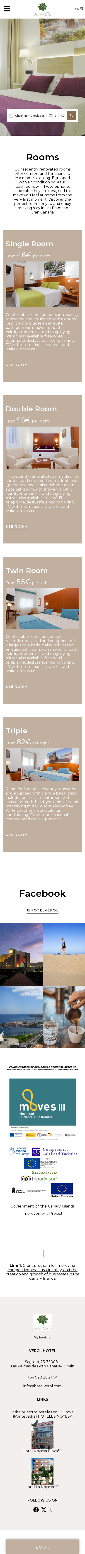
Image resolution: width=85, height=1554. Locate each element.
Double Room (31, 408)
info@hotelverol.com (42, 1386)
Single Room (29, 243)
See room (17, 365)
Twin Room (27, 570)
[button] (71, 115)
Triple (16, 730)
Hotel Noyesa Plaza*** (43, 1451)
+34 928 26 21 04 (43, 1377)
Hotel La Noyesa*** (43, 1487)
